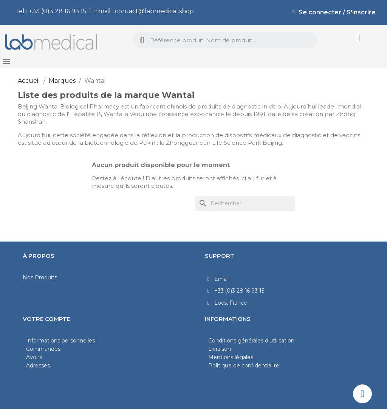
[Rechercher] (245, 203)
